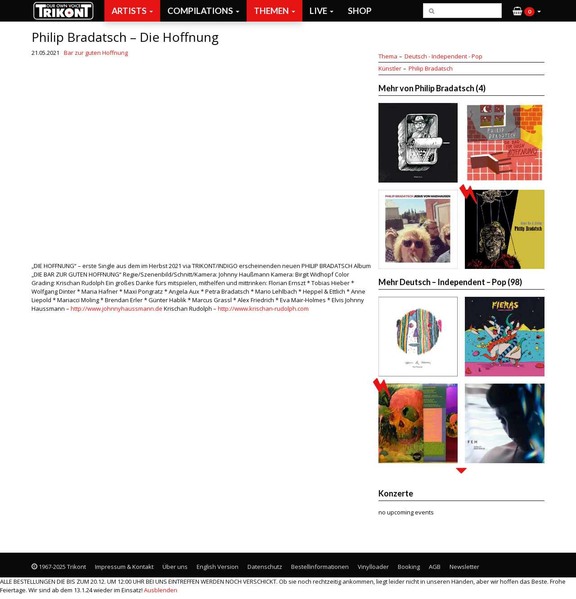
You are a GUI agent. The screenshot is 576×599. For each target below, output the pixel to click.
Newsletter (464, 567)
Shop (360, 10)
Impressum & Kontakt (124, 567)
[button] (526, 11)
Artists (132, 10)
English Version (217, 567)
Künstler (389, 68)
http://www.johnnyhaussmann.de (116, 308)
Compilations (203, 10)
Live (321, 10)
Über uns (175, 567)
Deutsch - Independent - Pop (443, 56)
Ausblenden (160, 590)
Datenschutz (265, 567)
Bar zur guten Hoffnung (96, 53)
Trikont (66, 10)
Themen (274, 10)
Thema (387, 56)
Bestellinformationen (320, 567)
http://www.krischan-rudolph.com (263, 308)
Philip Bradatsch (431, 68)
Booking (409, 567)
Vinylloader (373, 567)
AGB (435, 567)
